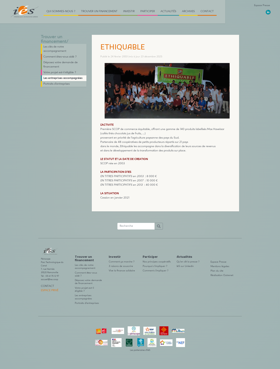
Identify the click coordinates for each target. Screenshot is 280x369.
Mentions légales (220, 266)
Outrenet (228, 275)
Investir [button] (129, 11)
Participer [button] (147, 11)
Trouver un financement (53, 39)
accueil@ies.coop (49, 279)
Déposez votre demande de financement (60, 64)
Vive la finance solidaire (122, 270)
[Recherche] (136, 226)
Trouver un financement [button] (99, 11)
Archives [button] (188, 11)
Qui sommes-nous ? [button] (60, 11)
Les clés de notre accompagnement (54, 48)
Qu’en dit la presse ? (188, 261)
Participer (150, 257)
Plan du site (217, 271)
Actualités (184, 257)
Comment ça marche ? (121, 261)
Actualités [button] (168, 11)
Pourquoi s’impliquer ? (155, 266)
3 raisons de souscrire (121, 266)
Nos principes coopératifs (157, 261)
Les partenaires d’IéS (140, 350)
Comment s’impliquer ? (155, 270)
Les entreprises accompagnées (62, 78)
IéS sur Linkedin (185, 266)
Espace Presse (262, 5)
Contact (207, 11)
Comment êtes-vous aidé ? (60, 56)
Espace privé (49, 290)
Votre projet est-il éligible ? (59, 72)
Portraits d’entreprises (56, 83)
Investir (115, 257)
